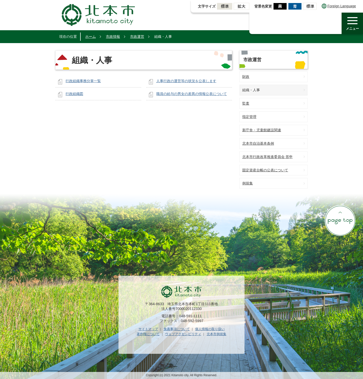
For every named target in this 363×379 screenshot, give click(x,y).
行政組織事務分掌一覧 (83, 81)
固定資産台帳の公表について (265, 170)
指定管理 (249, 117)
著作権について (148, 334)
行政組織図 (74, 94)
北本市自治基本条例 (258, 143)
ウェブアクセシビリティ (183, 334)
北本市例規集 (216, 334)
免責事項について (177, 329)
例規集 (247, 183)
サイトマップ (148, 329)
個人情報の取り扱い (210, 329)
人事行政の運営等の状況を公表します (186, 81)
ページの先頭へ (340, 220)
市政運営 (137, 37)
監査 (245, 103)
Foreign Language (339, 6)
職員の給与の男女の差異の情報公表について (191, 94)
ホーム (90, 37)
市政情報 (113, 37)
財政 (245, 77)
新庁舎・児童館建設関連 (261, 130)
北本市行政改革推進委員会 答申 (267, 157)
